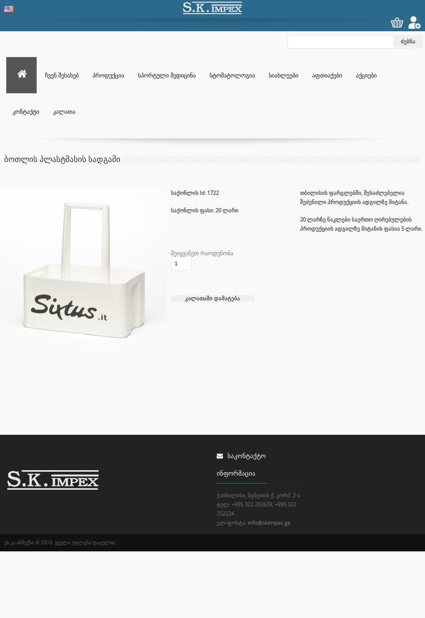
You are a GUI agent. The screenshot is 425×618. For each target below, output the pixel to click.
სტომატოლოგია (232, 75)
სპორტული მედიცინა (167, 75)
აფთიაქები (327, 75)
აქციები (366, 75)
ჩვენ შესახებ (62, 75)
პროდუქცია (108, 75)
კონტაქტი (25, 111)
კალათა (64, 111)
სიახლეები (283, 75)
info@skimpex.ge (269, 522)
